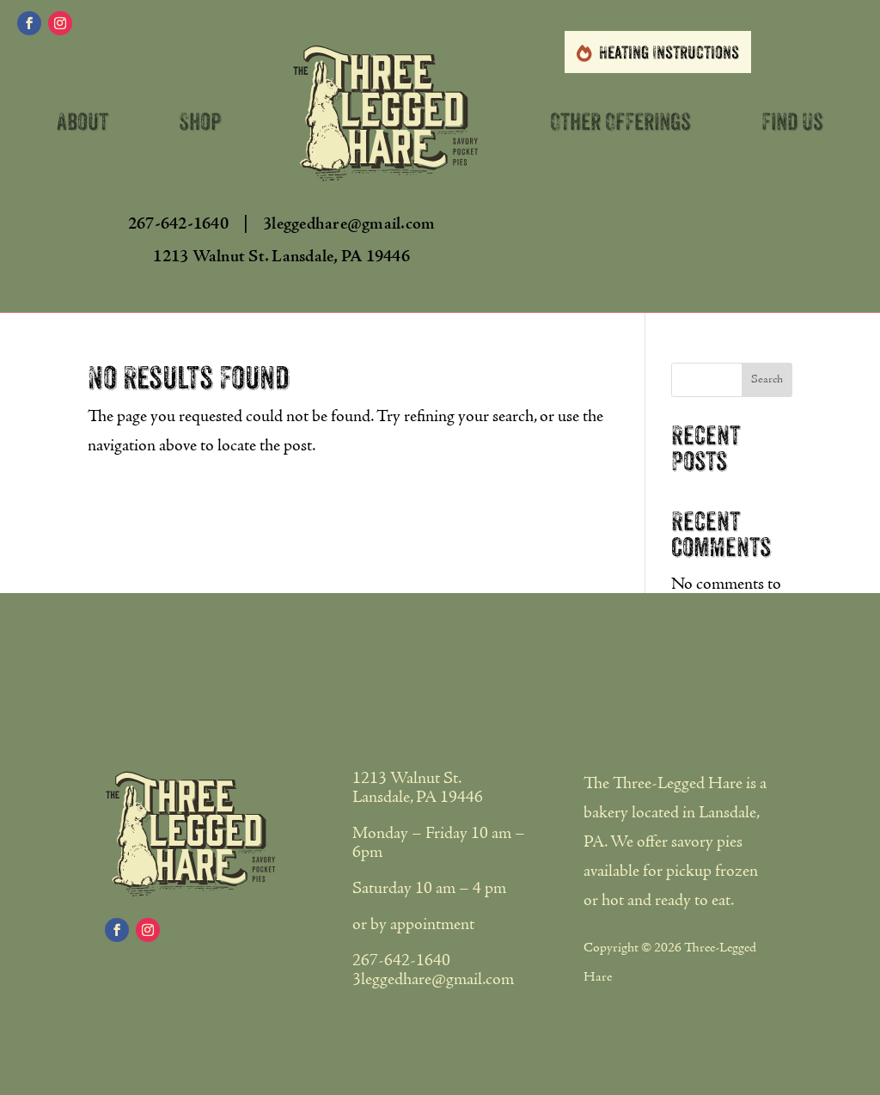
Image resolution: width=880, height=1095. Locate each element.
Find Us (792, 122)
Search (767, 380)
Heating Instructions (669, 53)
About (82, 122)
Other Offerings (620, 122)
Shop (200, 122)
